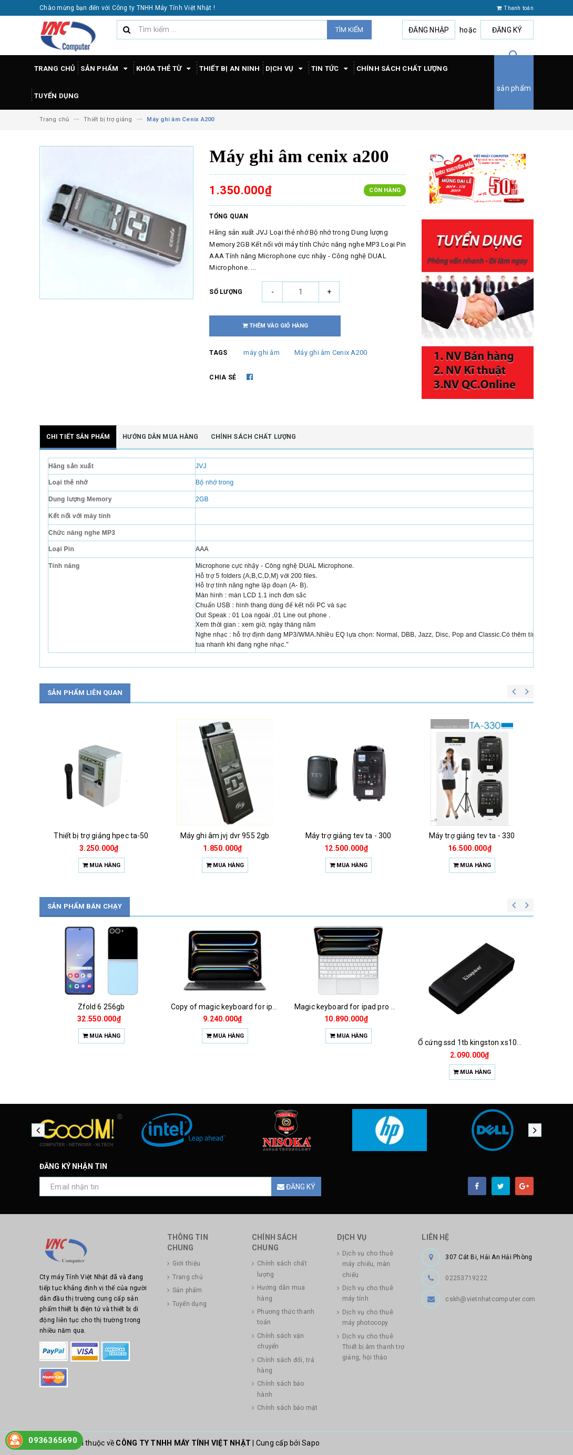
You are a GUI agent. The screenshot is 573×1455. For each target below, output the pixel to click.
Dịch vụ (285, 69)
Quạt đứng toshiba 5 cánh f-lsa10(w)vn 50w (121, 1007)
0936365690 (52, 1440)
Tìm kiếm (349, 30)
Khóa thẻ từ (165, 69)
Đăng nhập (429, 30)
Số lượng (225, 292)
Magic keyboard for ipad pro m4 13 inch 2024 (494, 1007)
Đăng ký (507, 30)
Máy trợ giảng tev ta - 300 (472, 835)
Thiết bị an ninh (229, 68)
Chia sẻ (222, 377)
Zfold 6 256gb (225, 1007)
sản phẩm (514, 88)
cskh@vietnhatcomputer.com (490, 1299)
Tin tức (331, 69)
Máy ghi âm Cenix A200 (330, 352)
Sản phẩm (105, 69)
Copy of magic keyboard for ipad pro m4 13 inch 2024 (384, 1007)
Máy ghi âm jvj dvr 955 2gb (348, 835)
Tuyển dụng (56, 96)
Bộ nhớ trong (214, 482)
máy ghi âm (261, 352)
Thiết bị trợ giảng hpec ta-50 (224, 835)
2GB (202, 499)
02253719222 (466, 1278)
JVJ (201, 466)
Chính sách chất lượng (402, 68)
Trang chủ (54, 68)
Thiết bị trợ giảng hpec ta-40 (101, 835)
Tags (218, 352)
